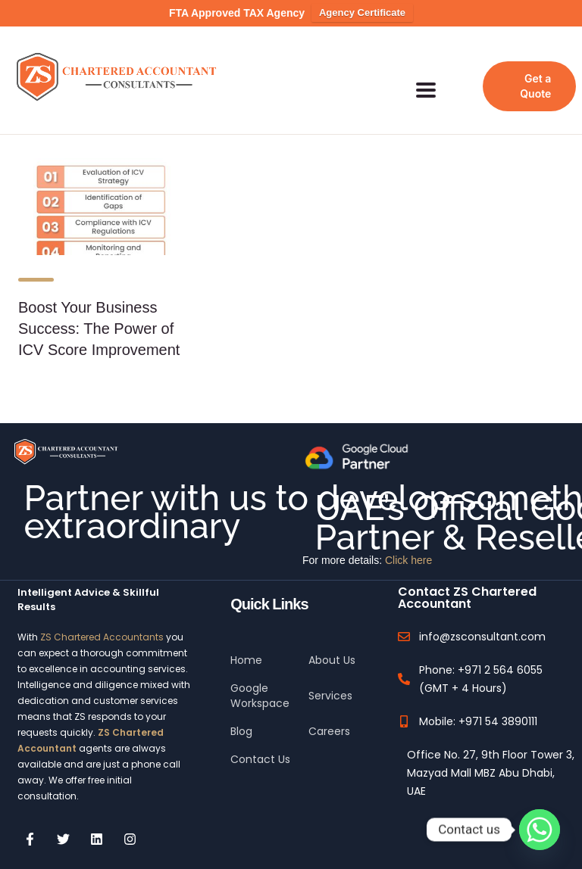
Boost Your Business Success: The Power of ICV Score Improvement (99, 314)
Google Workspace (259, 681)
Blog (241, 716)
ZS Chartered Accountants (102, 622)
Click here (408, 546)
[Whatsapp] (539, 829)
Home (246, 645)
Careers (329, 716)
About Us (331, 645)
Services (330, 681)
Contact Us (260, 744)
